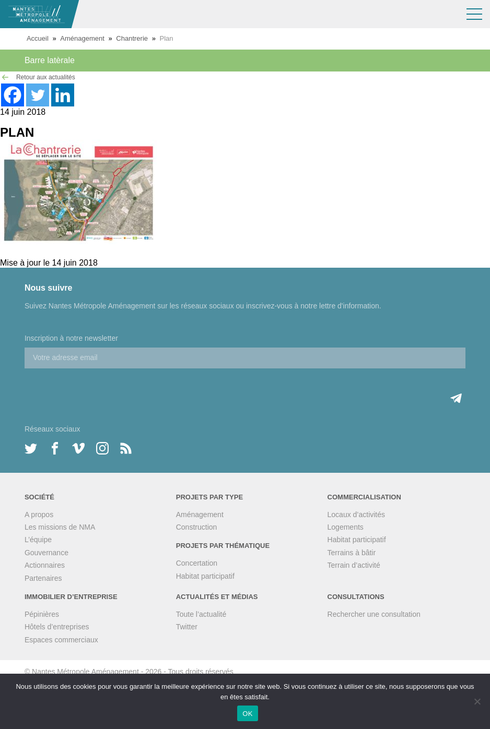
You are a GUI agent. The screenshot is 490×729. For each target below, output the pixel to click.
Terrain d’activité (354, 565)
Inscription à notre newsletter (71, 338)
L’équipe (38, 539)
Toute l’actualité (201, 614)
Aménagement (82, 38)
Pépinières (42, 614)
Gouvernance (46, 552)
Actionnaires (45, 565)
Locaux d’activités (357, 514)
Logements (346, 527)
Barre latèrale (50, 60)
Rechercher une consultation (374, 614)
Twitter (186, 627)
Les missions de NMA (60, 527)
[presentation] (104, 388)
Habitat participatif (205, 576)
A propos (39, 514)
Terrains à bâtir (352, 552)
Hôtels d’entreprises (57, 627)
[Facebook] (12, 94)
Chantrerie (132, 38)
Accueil (38, 38)
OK (247, 714)
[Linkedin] (62, 94)
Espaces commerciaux (61, 640)
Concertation (196, 563)
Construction (196, 527)
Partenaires (43, 578)
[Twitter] (37, 94)
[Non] (477, 701)
